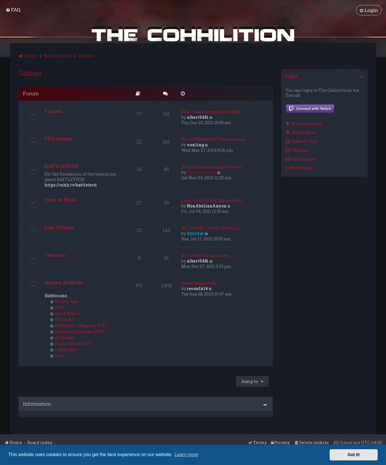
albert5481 (198, 117)
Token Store (301, 132)
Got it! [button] (354, 454)
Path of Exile (61, 199)
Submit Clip (301, 141)
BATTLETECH (61, 166)
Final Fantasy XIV (71, 343)
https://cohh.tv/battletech (71, 184)
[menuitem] (13, 9)
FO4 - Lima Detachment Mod (210, 111)
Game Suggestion (198, 282)
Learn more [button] (186, 454)
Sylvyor (195, 233)
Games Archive (64, 282)
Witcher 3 (62, 319)
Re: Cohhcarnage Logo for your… (212, 166)
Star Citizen (59, 227)
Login (292, 76)
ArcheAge (62, 337)
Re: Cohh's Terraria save (205, 255)
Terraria (55, 254)
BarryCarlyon (201, 172)
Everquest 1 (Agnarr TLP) (77, 331)
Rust (57, 355)
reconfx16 (197, 288)
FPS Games (58, 138)
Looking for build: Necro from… (213, 200)
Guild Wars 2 (65, 313)
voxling (195, 144)
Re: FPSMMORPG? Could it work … (215, 139)
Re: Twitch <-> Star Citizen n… (211, 227)
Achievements (303, 123)
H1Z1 (57, 307)
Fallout (53, 111)
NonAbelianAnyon (206, 205)
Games (30, 72)
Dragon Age (64, 301)
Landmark (63, 349)
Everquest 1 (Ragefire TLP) (78, 325)
